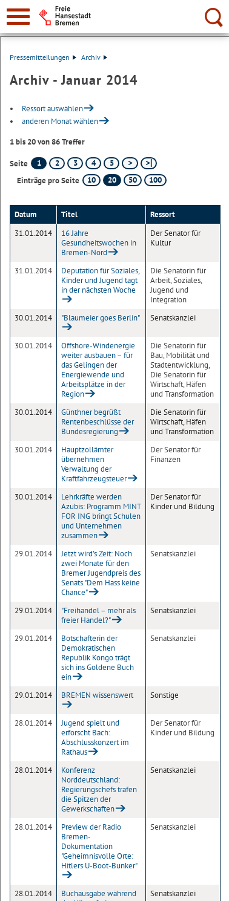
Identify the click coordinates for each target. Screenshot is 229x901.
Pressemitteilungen (43, 57)
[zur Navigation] (18, 16)
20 (112, 180)
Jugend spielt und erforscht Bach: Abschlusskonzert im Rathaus (95, 737)
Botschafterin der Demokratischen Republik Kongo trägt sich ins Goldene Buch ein (97, 657)
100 (155, 180)
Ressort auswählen (52, 108)
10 (91, 180)
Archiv (94, 57)
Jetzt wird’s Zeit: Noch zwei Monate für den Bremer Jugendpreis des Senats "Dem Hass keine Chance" (101, 572)
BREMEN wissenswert (97, 695)
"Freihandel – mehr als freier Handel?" (98, 615)
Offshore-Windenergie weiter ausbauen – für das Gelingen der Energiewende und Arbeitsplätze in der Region (98, 369)
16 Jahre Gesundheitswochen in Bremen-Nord (98, 243)
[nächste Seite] (130, 163)
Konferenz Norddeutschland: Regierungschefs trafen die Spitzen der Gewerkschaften (99, 789)
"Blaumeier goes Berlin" (100, 318)
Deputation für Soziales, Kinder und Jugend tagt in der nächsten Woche (100, 280)
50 (132, 180)
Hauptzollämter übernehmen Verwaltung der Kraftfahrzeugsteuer (94, 464)
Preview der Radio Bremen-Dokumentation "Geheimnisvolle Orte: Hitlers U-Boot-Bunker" (99, 846)
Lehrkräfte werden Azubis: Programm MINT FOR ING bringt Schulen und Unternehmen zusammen (101, 516)
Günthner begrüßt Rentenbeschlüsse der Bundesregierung (97, 422)
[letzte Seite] (149, 163)
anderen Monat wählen (60, 121)
